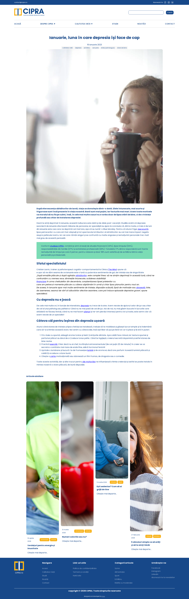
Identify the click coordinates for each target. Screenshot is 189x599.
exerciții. (54, 344)
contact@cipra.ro (20, 2)
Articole (53, 540)
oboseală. (141, 287)
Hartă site (77, 575)
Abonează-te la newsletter (163, 577)
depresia (85, 305)
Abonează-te (158, 2)
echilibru (87, 48)
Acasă (17, 23)
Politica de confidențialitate (85, 568)
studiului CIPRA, (57, 246)
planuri (87, 311)
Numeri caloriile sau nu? (74, 536)
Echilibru (157, 536)
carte (53, 356)
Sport (120, 482)
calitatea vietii (67, 48)
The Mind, (112, 269)
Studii (115, 23)
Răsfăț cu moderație (123, 583)
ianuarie (95, 48)
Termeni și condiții (80, 572)
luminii (90, 350)
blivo (103, 596)
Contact (170, 23)
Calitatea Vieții (48, 572)
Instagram (156, 571)
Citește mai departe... (37, 552)
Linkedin (155, 574)
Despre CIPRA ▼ (48, 23)
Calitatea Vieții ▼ (84, 23)
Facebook (156, 568)
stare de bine (122, 48)
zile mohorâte (89, 361)
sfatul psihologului (108, 48)
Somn (117, 568)
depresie (78, 48)
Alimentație (44, 540)
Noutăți (141, 23)
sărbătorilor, (81, 275)
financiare (41, 281)
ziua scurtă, (143, 229)
